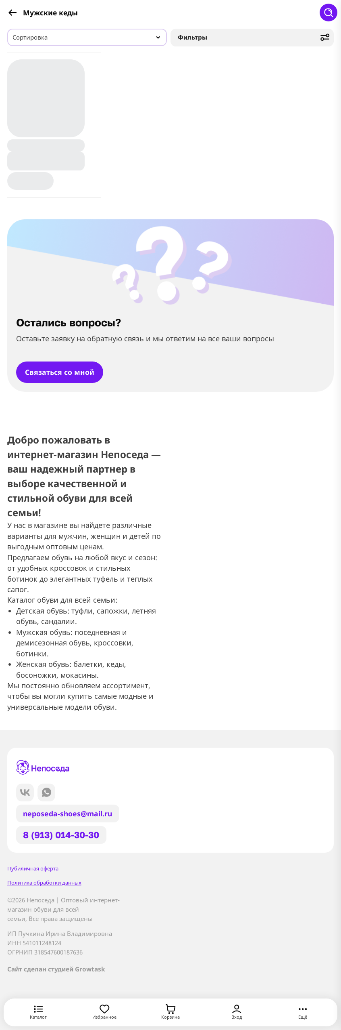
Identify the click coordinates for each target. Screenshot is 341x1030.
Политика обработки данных (44, 882)
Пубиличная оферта (32, 868)
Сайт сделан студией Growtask (56, 969)
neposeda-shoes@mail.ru (67, 813)
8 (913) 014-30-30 (61, 834)
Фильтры (254, 37)
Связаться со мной (59, 372)
